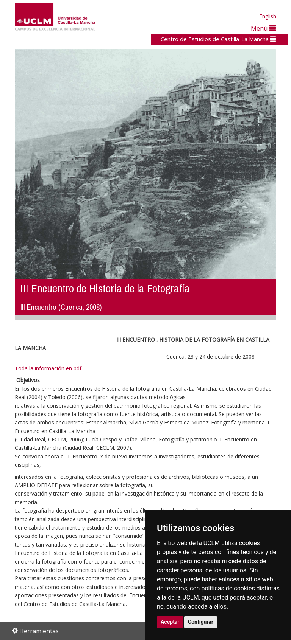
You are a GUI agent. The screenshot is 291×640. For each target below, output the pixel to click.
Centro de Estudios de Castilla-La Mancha (218, 39)
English (267, 16)
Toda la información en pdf (48, 368)
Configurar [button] (200, 622)
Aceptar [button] (170, 622)
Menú (263, 28)
